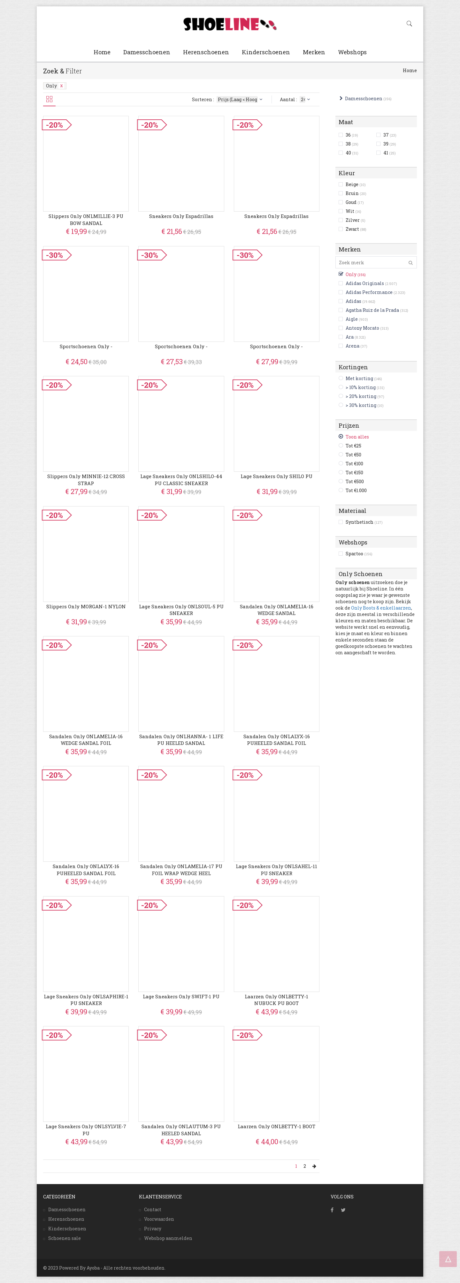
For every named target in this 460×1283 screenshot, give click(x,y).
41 (389, 153)
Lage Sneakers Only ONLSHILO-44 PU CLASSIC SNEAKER (181, 479)
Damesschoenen (146, 52)
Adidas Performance (369, 292)
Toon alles (357, 437)
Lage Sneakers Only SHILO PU (276, 476)
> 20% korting (361, 396)
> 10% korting (361, 387)
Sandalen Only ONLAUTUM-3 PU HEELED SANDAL (181, 1129)
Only (55, 86)
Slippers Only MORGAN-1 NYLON (86, 606)
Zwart (356, 229)
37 (389, 135)
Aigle (352, 319)
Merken (314, 52)
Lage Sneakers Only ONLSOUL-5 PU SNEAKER (181, 609)
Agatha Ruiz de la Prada (372, 310)
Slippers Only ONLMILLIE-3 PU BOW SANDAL (86, 219)
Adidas (353, 301)
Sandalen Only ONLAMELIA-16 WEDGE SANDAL (276, 609)
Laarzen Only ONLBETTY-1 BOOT (276, 1126)
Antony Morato (362, 328)
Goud (355, 202)
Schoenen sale (64, 1238)
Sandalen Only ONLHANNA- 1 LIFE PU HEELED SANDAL (181, 739)
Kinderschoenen (266, 52)
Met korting (359, 378)
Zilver (355, 220)
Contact (152, 1209)
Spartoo (359, 554)
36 (352, 135)
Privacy (152, 1229)
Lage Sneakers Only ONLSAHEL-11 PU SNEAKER (276, 869)
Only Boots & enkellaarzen (381, 608)
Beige (356, 184)
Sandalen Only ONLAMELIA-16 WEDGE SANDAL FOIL (86, 739)
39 (389, 144)
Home (102, 52)
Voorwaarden (159, 1219)
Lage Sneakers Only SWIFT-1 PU (181, 996)
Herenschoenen (206, 52)
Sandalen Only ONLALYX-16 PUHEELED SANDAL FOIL (276, 739)
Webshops (352, 52)
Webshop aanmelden (168, 1238)
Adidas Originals (365, 283)
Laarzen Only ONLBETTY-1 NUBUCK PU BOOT (276, 999)
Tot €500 (355, 481)
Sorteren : (228, 99)
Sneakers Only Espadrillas (181, 216)
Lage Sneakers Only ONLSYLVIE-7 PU (86, 1129)
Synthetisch (364, 522)
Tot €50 (353, 455)
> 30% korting (361, 405)
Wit (353, 211)
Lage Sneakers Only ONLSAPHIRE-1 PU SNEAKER (86, 999)
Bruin (356, 193)
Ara (350, 337)
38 (352, 144)
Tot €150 (354, 472)
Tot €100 (354, 464)
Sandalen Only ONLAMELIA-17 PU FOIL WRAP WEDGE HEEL (181, 869)
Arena (352, 346)
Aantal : (295, 99)
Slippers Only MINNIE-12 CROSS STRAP (86, 479)
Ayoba (93, 1268)
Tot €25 (353, 446)
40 (352, 153)
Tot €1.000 (356, 490)
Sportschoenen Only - (86, 346)
